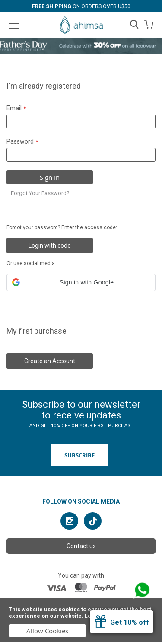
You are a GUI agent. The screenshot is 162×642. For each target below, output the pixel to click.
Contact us (81, 546)
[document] (81, 620)
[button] (81, 282)
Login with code (50, 245)
